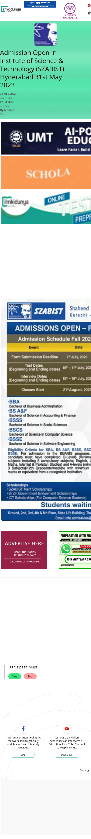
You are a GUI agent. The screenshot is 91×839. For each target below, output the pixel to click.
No (30, 676)
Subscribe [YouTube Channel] (67, 754)
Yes (14, 676)
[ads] (24, 550)
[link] (40, 4)
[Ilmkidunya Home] (11, 9)
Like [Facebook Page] (23, 754)
